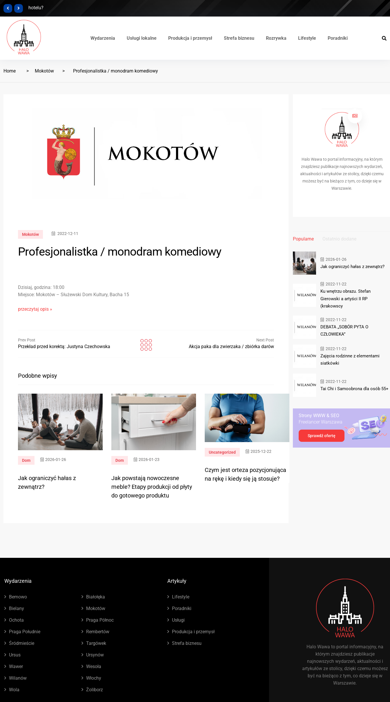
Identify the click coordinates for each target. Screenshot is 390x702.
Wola (14, 689)
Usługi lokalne (142, 38)
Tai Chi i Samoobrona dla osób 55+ (354, 388)
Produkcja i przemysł (190, 38)
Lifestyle (307, 38)
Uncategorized (222, 452)
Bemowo (18, 597)
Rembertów (97, 631)
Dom (26, 460)
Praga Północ (100, 620)
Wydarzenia (102, 38)
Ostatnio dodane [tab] (339, 239)
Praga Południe (24, 631)
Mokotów (44, 71)
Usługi (178, 620)
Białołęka (95, 597)
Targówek (96, 643)
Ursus (15, 655)
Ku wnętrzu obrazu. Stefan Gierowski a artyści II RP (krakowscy (345, 298)
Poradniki (338, 38)
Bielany (16, 608)
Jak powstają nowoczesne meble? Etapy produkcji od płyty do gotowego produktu (151, 487)
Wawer (16, 666)
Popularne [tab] (303, 239)
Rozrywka (276, 38)
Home (9, 71)
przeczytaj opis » (35, 309)
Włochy (93, 678)
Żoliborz (94, 689)
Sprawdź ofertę (321, 435)
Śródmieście (21, 643)
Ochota (16, 620)
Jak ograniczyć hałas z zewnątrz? (352, 266)
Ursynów (95, 655)
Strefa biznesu (239, 38)
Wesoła (93, 666)
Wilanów (18, 678)
